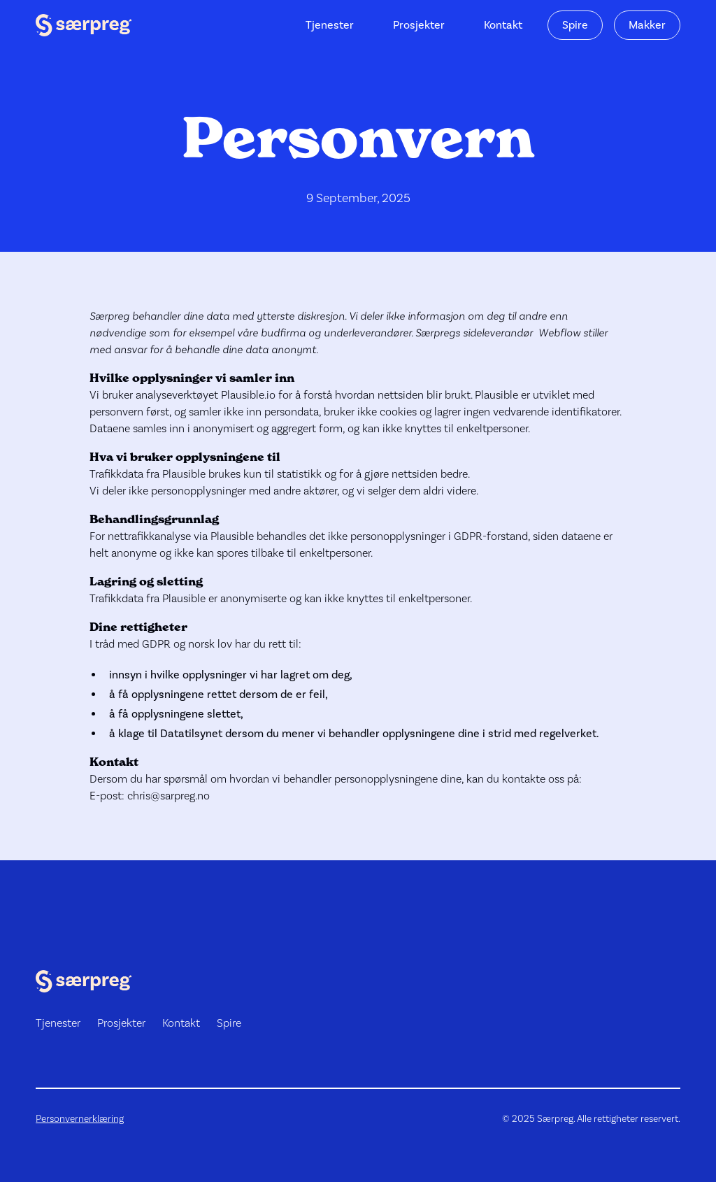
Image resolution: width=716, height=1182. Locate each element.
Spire (575, 24)
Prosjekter (419, 24)
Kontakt (503, 24)
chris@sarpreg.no (168, 795)
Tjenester (330, 24)
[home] (83, 25)
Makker (647, 24)
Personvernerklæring (80, 1118)
